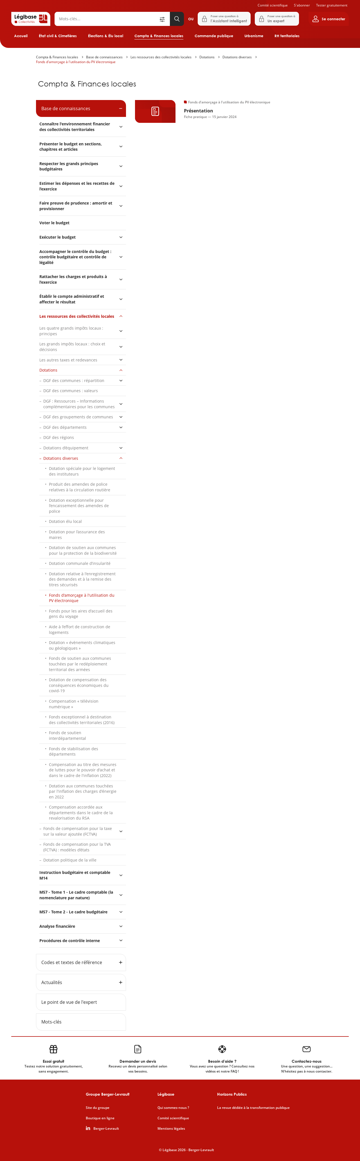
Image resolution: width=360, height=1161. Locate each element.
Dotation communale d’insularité (80, 563)
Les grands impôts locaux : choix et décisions (72, 346)
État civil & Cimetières (58, 36)
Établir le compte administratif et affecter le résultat (71, 299)
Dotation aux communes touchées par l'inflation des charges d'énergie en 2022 (82, 791)
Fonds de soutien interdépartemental (67, 735)
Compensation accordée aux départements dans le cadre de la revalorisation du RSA (81, 812)
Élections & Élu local (105, 36)
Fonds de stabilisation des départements (73, 751)
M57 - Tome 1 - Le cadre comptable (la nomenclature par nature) (76, 894)
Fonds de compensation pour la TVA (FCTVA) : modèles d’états (77, 847)
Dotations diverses (237, 57)
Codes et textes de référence (71, 962)
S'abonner (302, 5)
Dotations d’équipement (65, 447)
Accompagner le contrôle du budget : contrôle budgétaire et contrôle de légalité (75, 257)
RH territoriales (287, 36)
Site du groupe (97, 1107)
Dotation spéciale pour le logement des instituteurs (82, 471)
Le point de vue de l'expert (69, 1002)
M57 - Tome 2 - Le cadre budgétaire (73, 911)
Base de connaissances (104, 57)
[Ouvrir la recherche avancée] (164, 19)
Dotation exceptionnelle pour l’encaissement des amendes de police (79, 506)
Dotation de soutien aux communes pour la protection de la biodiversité (83, 550)
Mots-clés (51, 1022)
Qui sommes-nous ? (173, 1107)
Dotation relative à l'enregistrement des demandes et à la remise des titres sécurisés (82, 579)
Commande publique (214, 36)
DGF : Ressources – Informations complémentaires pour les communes (79, 403)
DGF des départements (65, 427)
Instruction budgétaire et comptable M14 (74, 875)
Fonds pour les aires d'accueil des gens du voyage (80, 613)
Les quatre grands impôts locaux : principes (71, 330)
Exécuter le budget (57, 237)
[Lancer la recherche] (177, 19)
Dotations (207, 57)
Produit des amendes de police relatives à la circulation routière (79, 486)
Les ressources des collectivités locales (161, 57)
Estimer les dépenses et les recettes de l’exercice (76, 186)
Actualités (51, 982)
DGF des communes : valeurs (70, 390)
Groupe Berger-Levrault (107, 1094)
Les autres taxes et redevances (68, 360)
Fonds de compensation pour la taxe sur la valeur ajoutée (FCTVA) (77, 831)
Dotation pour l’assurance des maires (77, 534)
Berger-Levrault (106, 1128)
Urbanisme (253, 36)
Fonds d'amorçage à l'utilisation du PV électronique (76, 61)
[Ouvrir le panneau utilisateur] (329, 19)
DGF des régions (58, 437)
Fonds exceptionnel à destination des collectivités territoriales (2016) (81, 719)
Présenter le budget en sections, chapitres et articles (70, 146)
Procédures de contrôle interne (70, 940)
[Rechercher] (107, 19)
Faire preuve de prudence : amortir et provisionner (75, 205)
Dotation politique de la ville (69, 860)
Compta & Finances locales (158, 36)
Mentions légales (171, 1128)
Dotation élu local (65, 521)
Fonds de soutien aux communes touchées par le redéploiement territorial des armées (80, 664)
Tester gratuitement (331, 5)
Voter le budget (54, 222)
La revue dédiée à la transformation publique (253, 1107)
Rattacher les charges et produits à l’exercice (73, 279)
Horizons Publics (232, 1094)
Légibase (166, 1094)
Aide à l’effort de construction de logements (79, 629)
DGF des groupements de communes (78, 416)
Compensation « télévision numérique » (73, 703)
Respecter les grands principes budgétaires (68, 166)
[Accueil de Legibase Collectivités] (30, 19)
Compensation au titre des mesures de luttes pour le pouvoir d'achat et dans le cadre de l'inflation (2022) (82, 770)
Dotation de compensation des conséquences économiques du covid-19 (79, 685)
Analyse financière (57, 926)
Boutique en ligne (100, 1118)
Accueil (21, 36)
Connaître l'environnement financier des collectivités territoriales (74, 126)
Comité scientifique (273, 5)
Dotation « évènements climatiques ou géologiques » (82, 645)
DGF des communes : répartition (73, 380)
